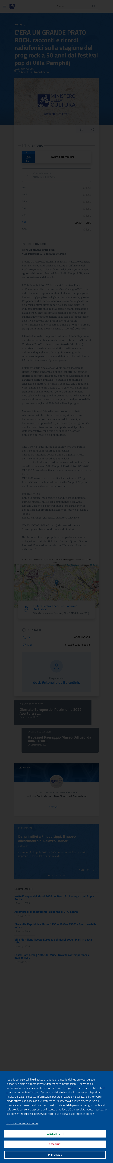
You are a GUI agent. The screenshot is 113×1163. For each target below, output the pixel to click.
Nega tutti (55, 1144)
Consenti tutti (55, 1133)
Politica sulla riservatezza (22, 1123)
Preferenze (55, 1155)
